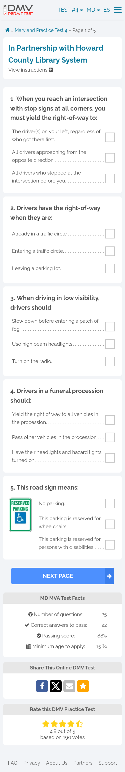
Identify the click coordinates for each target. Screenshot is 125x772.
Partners (83, 763)
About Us (56, 763)
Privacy (31, 763)
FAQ (13, 763)
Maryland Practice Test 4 (41, 30)
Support (107, 763)
